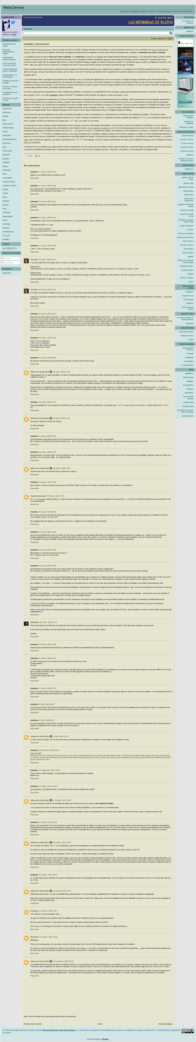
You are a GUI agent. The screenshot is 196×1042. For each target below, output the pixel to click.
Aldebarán (34, 622)
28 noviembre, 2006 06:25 (49, 750)
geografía (6, 155)
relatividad (6, 212)
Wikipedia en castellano (188, 122)
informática (7, 170)
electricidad (7, 135)
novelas (5, 193)
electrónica (7, 143)
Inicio (100, 1024)
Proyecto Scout (187, 296)
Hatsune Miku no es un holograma (10, 76)
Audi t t (119, 755)
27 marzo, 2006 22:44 (47, 218)
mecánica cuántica (9, 186)
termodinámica (8, 232)
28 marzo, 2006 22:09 (47, 566)
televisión (6, 228)
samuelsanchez (187, 416)
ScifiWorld (189, 303)
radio (4, 209)
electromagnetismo (9, 139)
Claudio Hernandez (38, 496)
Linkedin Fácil (188, 402)
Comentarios (7, 263)
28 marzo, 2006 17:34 (55, 496)
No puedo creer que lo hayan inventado (185, 411)
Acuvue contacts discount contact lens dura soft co (59, 755)
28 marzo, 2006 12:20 (61, 418)
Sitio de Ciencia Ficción (187, 308)
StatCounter (6, 273)
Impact (5, 166)
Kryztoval (34, 911)
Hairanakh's (189, 393)
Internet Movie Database (188, 117)
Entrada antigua (165, 1024)
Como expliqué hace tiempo (99, 128)
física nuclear (7, 151)
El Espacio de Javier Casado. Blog (186, 221)
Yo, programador (187, 365)
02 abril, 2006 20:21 (46, 720)
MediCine (189, 155)
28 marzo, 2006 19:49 (47, 550)
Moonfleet (189, 323)
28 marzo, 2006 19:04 (47, 532)
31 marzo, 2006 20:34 (47, 658)
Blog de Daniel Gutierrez (188, 349)
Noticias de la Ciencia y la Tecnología (185, 261)
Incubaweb (189, 357)
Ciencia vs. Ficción (186, 139)
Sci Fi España (188, 300)
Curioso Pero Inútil (186, 210)
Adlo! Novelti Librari (186, 332)
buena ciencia (8, 124)
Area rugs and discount (161, 755)
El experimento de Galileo (9, 45)
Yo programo (188, 361)
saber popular (8, 216)
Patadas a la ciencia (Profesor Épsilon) (186, 160)
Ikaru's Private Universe (188, 397)
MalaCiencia (13, 7)
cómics (5, 132)
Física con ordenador (185, 233)
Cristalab (190, 354)
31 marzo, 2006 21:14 (47, 688)
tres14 (191, 282)
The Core (6, 236)
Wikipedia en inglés (186, 127)
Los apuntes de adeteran (187, 22)
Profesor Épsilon (187, 270)
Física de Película (186, 151)
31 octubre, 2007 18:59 (48, 937)
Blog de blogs (188, 377)
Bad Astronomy (187, 136)
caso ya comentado (32, 142)
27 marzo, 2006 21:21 (47, 202)
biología (5, 116)
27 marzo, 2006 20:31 (47, 172)
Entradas (6, 258)
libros (5, 174)
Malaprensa (189, 169)
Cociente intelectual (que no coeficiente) (10, 70)
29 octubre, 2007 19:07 (62, 891)
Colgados (189, 381)
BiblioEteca (189, 373)
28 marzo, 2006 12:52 (61, 468)
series (5, 220)
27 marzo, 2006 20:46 (47, 186)
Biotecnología (188, 191)
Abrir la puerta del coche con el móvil (9, 64)
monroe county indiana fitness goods (137, 755)
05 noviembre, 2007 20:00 (63, 961)
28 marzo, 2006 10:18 (61, 372)
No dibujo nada (187, 406)
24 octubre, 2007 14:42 (62, 842)
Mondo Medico (188, 253)
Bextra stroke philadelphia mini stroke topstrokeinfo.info (132, 757)
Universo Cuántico (186, 278)
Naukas (190, 257)
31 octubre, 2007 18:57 (48, 911)
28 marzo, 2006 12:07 (47, 402)
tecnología (6, 224)
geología (6, 159)
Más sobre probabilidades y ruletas (8, 52)
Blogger (105, 1039)
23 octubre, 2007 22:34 (48, 822)
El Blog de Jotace (187, 336)
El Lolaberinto (188, 385)
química (5, 205)
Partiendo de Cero (186, 266)
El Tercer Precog (187, 143)
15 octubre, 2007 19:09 (62, 800)
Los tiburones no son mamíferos (10, 93)
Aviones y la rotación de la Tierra (10, 87)
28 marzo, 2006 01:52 (47, 290)
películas (6, 201)
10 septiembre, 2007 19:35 (49, 770)
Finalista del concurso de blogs (10, 82)
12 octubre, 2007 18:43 (48, 786)
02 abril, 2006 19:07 (46, 704)
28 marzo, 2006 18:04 (47, 512)
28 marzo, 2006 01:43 (47, 259)
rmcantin (34, 259)
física (5, 147)
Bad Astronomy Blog (186, 187)
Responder (34, 178)
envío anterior (45, 50)
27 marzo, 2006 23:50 (47, 246)
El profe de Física (187, 147)
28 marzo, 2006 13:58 (47, 482)
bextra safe (34, 755)
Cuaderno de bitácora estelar (185, 205)
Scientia (190, 274)
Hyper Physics (188, 241)
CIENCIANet (188, 195)
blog (4, 120)
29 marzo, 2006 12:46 (47, 644)
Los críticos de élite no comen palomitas (185, 318)
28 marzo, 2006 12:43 (47, 452)
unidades (6, 239)
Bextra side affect (70, 757)
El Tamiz (190, 230)
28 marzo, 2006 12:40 (47, 436)
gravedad (6, 162)
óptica (5, 197)
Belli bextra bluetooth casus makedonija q (94, 757)
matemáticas (7, 178)
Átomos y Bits (188, 183)
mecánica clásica (9, 182)
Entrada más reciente (33, 1024)
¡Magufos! (189, 31)
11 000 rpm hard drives (39, 757)
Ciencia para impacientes (188, 199)
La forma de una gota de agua (10, 99)
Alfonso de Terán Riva (39, 372)
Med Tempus (188, 249)
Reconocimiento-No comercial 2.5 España (59, 1030)
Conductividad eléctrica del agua (9, 58)
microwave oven (43, 759)
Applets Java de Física (187, 178)
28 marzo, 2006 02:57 (47, 314)
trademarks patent (56, 757)
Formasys (189, 389)
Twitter (14, 35)
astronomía (7, 112)
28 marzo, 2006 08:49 (47, 358)
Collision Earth (8, 128)
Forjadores (189, 292)
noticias (5, 189)
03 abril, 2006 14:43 (60, 736)
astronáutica (7, 108)
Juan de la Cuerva (186, 245)
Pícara (191, 339)
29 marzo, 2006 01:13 (48, 622)
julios (168, 131)
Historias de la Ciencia (185, 237)
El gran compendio (186, 226)
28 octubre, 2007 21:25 (48, 875)
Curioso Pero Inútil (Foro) (186, 215)
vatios (26, 140)
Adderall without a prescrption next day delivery (97, 755)
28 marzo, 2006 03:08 (47, 338)
